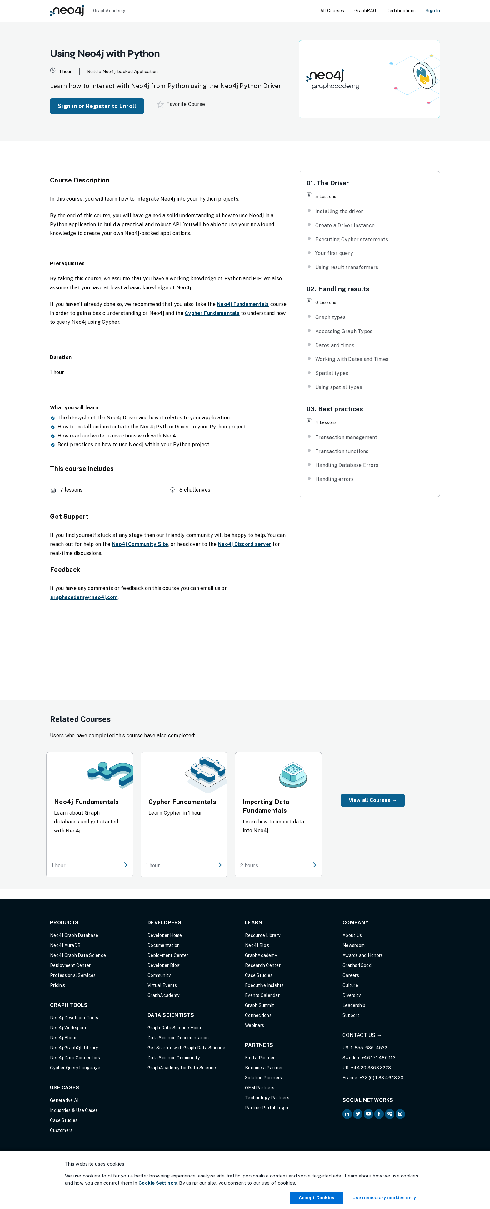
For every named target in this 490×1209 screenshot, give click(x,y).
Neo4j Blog (257, 945)
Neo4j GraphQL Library (74, 1047)
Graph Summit (259, 1005)
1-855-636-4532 (369, 1047)
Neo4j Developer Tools (74, 1017)
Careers (350, 975)
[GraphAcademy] (87, 10)
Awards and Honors (362, 955)
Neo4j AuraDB (65, 945)
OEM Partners (259, 1087)
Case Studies (64, 1120)
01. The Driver (328, 183)
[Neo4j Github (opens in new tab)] (400, 1114)
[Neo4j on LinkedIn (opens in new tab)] (347, 1114)
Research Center (263, 965)
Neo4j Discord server (244, 544)
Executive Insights (264, 985)
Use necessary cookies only (384, 1197)
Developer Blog (164, 965)
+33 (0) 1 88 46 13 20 (381, 1077)
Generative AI (64, 1100)
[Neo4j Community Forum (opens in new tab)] (389, 1114)
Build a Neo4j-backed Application (122, 71)
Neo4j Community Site (140, 544)
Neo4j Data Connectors (75, 1057)
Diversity (351, 995)
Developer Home (165, 935)
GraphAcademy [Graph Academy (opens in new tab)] (163, 995)
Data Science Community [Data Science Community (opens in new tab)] (174, 1057)
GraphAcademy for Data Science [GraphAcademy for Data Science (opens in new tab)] (182, 1067)
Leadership (354, 1005)
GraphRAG (365, 10)
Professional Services (73, 975)
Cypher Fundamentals (212, 313)
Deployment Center (70, 965)
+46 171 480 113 (378, 1057)
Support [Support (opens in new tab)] (350, 1015)
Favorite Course (181, 104)
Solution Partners (263, 1077)
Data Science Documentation (178, 1037)
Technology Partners (267, 1097)
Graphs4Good (357, 965)
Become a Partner (264, 1067)
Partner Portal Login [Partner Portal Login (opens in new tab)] (266, 1107)
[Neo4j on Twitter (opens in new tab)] (357, 1114)
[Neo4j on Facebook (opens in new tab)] (379, 1114)
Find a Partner (260, 1057)
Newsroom (353, 945)
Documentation (164, 945)
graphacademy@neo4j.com (84, 597)
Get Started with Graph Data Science (186, 1047)
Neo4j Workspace (69, 1027)
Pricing (57, 985)
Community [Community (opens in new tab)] (159, 975)
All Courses (332, 10)
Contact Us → (362, 1035)
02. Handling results (338, 289)
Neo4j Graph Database (74, 935)
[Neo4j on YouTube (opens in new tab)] (368, 1114)
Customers (61, 1130)
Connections (258, 1015)
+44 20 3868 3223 (371, 1067)
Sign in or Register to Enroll (97, 106)
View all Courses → (373, 800)
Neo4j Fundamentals (243, 304)
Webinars (254, 1025)
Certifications (401, 10)
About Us (352, 935)
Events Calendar (262, 995)
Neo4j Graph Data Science (78, 955)
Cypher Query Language (75, 1067)
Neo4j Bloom (64, 1037)
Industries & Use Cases (74, 1110)
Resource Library (262, 935)
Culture (350, 985)
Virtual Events (162, 985)
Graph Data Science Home (175, 1027)
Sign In (433, 10)
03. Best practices (335, 409)
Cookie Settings (157, 1183)
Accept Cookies (317, 1197)
